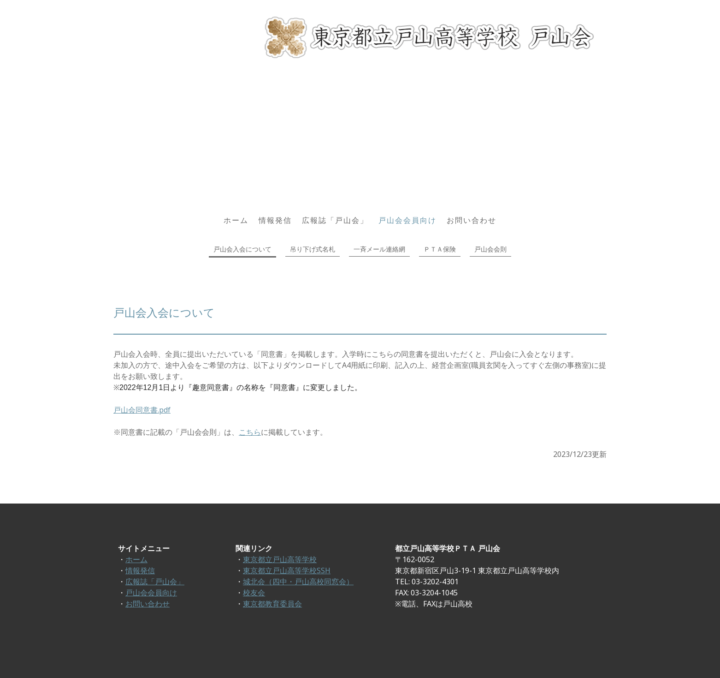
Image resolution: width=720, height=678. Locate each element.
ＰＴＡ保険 (440, 249)
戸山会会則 (490, 249)
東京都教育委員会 (272, 604)
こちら (250, 432)
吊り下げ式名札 (312, 249)
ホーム (236, 220)
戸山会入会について (242, 249)
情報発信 (275, 220)
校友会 (254, 593)
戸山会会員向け (407, 220)
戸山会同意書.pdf (142, 410)
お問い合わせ (471, 220)
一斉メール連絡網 (379, 249)
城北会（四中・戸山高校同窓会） (298, 581)
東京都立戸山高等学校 (280, 559)
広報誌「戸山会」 (335, 220)
